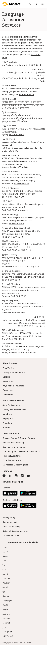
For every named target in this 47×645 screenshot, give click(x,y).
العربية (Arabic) (37, 69)
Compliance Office (11, 535)
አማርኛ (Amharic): (10, 62)
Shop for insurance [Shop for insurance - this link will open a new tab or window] (11, 405)
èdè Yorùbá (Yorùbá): (12, 343)
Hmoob (6, 596)
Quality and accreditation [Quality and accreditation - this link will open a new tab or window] (14, 409)
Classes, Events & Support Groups (19, 438)
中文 (4, 569)
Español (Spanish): (11, 300)
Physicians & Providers (13, 385)
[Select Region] (36, 3)
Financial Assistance (12, 456)
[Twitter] (10, 475)
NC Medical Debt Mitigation (15, 465)
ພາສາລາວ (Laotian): (11, 271)
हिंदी (4, 592)
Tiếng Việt (7, 632)
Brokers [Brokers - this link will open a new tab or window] (6, 427)
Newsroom (8, 381)
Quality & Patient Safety (14, 372)
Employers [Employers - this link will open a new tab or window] (8, 418)
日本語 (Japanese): (11, 241)
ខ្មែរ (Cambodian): (10, 112)
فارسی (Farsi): (8, 139)
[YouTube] (28, 476)
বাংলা (5, 561)
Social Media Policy (11, 526)
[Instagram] (16, 475)
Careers (6, 377)
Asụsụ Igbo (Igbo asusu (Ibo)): (16, 228)
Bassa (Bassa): (9, 85)
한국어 (5, 609)
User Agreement (10, 522)
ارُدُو (4, 627)
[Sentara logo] (11, 3)
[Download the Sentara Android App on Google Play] (28, 492)
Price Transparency (12, 460)
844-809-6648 (33, 65)
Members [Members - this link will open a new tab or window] (7, 414)
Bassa (5, 556)
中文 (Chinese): (9, 125)
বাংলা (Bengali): (9, 99)
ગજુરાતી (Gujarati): (10, 188)
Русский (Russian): (11, 284)
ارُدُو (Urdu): (39, 317)
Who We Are (9, 368)
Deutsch (6, 583)
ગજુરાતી (5, 587)
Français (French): (10, 155)
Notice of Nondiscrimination (15, 531)
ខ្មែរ (4, 565)
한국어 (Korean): (10, 254)
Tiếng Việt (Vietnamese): (13, 330)
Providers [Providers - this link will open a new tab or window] (7, 423)
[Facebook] (4, 475)
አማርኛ (5, 547)
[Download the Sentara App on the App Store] (10, 492)
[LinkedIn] (22, 475)
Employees (8, 390)
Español (6, 623)
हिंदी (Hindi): (7, 201)
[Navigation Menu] (42, 3)
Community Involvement (14, 447)
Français (6, 578)
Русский (6, 618)
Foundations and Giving (13, 442)
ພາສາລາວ (7, 614)
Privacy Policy (9, 518)
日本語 (5, 605)
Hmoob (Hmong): (10, 214)
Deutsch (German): (11, 171)
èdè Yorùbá (8, 636)
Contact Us (8, 394)
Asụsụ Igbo (7, 601)
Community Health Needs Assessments (21, 451)
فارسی (5, 574)
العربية (5, 552)
